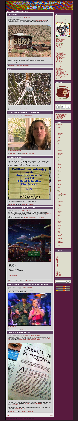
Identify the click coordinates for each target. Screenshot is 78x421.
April (59, 140)
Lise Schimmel (13, 117)
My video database (60, 40)
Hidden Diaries (59, 64)
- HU (57, 259)
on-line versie (37, 403)
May (59, 138)
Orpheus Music (59, 48)
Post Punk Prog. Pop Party (62, 74)
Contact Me (58, 17)
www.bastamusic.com (20, 408)
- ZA (57, 269)
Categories (59, 250)
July (59, 136)
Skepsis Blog (59, 118)
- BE (57, 255)
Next (51, 415)
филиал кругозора (60, 66)
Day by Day (41, 217)
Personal (25, 17)
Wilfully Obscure (60, 72)
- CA (57, 256)
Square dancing (59, 53)
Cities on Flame (59, 58)
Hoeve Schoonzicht (60, 115)
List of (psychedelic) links (62, 78)
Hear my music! (59, 22)
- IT (57, 262)
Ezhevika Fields (59, 69)
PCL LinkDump (59, 47)
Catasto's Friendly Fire (61, 71)
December (60, 148)
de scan (27, 403)
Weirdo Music (59, 44)
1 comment (11, 411)
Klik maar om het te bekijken (14, 150)
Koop (57, 59)
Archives (58, 122)
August (59, 134)
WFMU (57, 46)
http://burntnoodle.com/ (27, 277)
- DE (57, 257)
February (60, 128)
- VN (57, 267)
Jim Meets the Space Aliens (29, 217)
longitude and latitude (41, 20)
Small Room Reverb (60, 57)
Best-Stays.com (62, 194)
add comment (12, 65)
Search (58, 279)
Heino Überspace (60, 73)
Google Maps (47, 22)
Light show (58, 275)
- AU (57, 254)
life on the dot (59, 56)
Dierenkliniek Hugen (60, 116)
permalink (19, 65)
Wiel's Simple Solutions (61, 114)
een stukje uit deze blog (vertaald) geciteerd (29, 339)
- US (26, 210)
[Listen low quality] (12, 275)
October (59, 131)
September (60, 133)
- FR (57, 258)
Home (57, 16)
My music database (60, 39)
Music (24, 72)
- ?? (57, 270)
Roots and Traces (60, 63)
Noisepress (58, 70)
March (59, 127)
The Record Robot (60, 52)
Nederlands (29, 115)
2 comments (11, 153)
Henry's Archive (59, 55)
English (29, 17)
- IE (57, 260)
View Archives (59, 124)
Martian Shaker (59, 51)
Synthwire (58, 67)
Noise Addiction (59, 77)
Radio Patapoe (59, 117)
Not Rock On (59, 62)
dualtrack (58, 75)
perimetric (58, 60)
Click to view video (12, 326)
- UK (27, 287)
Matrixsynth (58, 68)
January (59, 164)
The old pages (59, 41)
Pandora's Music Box (61, 76)
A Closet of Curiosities (61, 54)
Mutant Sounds (59, 45)
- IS (57, 261)
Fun (26, 115)
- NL (29, 335)
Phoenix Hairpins (60, 50)
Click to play (11, 106)
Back (8, 415)
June (59, 137)
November (60, 150)
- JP (57, 263)
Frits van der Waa (16, 404)
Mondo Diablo (59, 61)
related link (26, 65)
